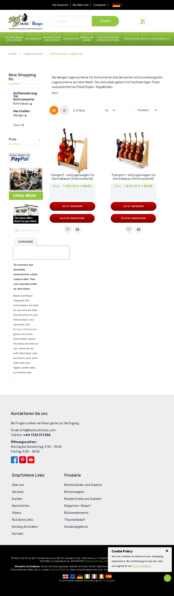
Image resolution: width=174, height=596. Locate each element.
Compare (100, 5)
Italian (101, 576)
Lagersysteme (71, 39)
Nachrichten (20, 506)
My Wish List (81, 5)
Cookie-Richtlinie (59, 569)
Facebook (14, 459)
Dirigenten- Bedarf (87, 38)
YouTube (30, 459)
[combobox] (84, 21)
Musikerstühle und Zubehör (52, 38)
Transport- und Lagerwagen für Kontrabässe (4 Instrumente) (133, 177)
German (80, 576)
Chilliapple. (109, 580)
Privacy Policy (103, 561)
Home (13, 53)
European (73, 576)
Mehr (55, 93)
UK (66, 576)
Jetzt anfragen (72, 206)
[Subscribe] (25, 241)
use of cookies (142, 565)
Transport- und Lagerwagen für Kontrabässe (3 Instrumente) (72, 177)
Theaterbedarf (131, 39)
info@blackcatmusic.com (38, 430)
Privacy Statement (25, 329)
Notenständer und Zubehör (14, 38)
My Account (60, 5)
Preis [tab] (13, 139)
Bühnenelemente (76, 513)
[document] (140, 558)
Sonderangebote (160, 39)
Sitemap (89, 561)
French (94, 576)
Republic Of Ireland (87, 576)
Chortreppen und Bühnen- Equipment (108, 38)
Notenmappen (33, 39)
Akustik (145, 39)
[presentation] (41, 252)
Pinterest (22, 459)
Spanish (109, 576)
